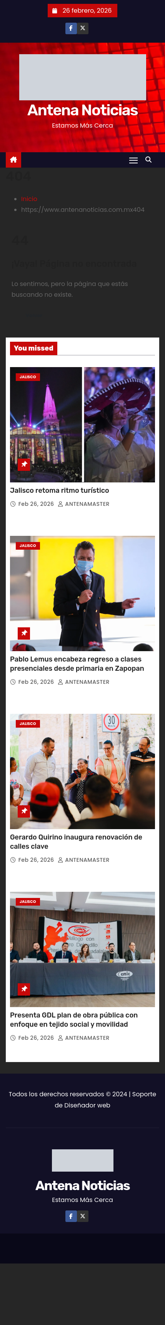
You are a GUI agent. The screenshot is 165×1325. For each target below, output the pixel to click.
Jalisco (28, 377)
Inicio (29, 199)
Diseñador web (87, 1105)
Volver (34, 315)
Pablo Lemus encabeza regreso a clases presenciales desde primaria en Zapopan (77, 664)
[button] (150, 159)
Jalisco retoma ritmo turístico (59, 490)
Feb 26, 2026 (37, 504)
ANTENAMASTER (84, 504)
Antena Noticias (82, 110)
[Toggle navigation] (133, 160)
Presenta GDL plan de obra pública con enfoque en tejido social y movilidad (74, 1020)
